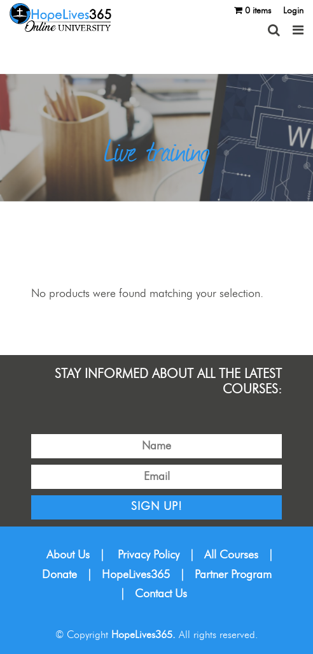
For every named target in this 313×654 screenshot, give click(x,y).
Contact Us (161, 594)
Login (293, 10)
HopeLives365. (143, 635)
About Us (68, 555)
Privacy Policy (148, 555)
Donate (59, 575)
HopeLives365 (136, 575)
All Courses (231, 555)
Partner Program (233, 575)
